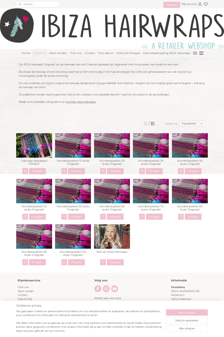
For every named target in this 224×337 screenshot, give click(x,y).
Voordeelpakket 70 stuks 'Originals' (151, 201)
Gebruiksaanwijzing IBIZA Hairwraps (166, 45)
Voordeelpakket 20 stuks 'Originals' (112, 155)
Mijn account (191, 4)
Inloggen (171, 4)
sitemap (126, 330)
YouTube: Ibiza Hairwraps (80, 94)
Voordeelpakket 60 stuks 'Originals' (112, 201)
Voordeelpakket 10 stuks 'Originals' (73, 155)
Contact (89, 45)
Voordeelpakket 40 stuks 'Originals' (190, 155)
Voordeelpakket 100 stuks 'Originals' (73, 246)
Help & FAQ (25, 291)
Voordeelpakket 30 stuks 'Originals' (151, 155)
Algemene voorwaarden (32, 295)
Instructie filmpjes (128, 45)
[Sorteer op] (192, 116)
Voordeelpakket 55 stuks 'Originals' (73, 201)
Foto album (106, 45)
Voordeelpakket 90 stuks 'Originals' (34, 246)
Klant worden (58, 45)
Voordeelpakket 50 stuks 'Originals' (34, 201)
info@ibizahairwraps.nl (192, 315)
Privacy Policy (26, 299)
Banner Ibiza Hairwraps (111, 244)
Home (26, 45)
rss (133, 330)
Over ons (76, 45)
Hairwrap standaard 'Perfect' (34, 155)
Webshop (39, 45)
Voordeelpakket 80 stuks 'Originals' (190, 201)
